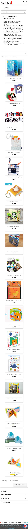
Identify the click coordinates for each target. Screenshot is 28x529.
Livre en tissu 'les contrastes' (14, 127)
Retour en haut (20, 485)
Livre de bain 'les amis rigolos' (14, 325)
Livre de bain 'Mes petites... (14, 349)
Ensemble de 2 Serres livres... (14, 448)
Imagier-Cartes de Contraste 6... (14, 275)
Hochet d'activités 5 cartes (14, 103)
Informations (5, 502)
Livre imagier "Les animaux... (14, 399)
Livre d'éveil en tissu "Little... (14, 201)
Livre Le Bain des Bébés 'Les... (14, 374)
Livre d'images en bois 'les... (14, 423)
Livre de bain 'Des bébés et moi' (14, 300)
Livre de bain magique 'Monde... (14, 78)
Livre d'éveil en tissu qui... (14, 152)
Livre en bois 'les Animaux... (14, 226)
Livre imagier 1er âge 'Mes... (14, 251)
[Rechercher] (13, 12)
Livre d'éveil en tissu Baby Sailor (14, 177)
